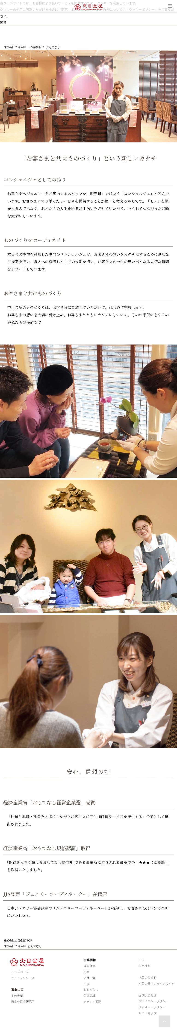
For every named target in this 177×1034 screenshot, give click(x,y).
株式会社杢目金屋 (15, 47)
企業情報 (35, 47)
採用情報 (144, 966)
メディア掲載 (92, 1001)
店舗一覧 (89, 978)
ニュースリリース (21, 978)
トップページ (19, 972)
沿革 (86, 972)
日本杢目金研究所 (22, 1001)
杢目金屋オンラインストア (156, 983)
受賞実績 (89, 995)
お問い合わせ (147, 995)
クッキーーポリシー (152, 1007)
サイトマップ (147, 1013)
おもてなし (90, 990)
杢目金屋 (16, 996)
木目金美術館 (147, 977)
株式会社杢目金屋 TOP (18, 940)
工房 (86, 984)
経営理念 (89, 966)
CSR (141, 960)
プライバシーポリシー (153, 1001)
